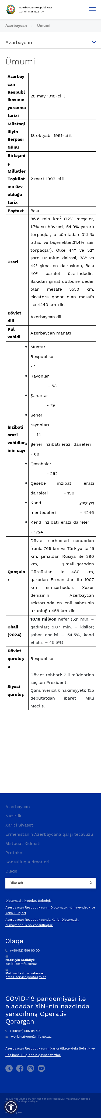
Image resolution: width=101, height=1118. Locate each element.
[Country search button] (92, 883)
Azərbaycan (16, 25)
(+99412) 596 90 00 (22, 950)
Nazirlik (13, 815)
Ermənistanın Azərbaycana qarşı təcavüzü (49, 834)
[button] (11, 1107)
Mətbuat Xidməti (22, 843)
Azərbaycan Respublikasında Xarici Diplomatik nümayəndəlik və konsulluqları (42, 922)
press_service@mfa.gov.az (25, 977)
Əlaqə (11, 871)
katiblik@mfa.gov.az (21, 964)
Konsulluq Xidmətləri (27, 861)
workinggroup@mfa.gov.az (28, 1036)
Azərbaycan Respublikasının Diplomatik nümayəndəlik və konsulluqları (50, 910)
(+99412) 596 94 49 (22, 1031)
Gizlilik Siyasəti (14, 1112)
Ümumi (43, 25)
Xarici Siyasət (19, 825)
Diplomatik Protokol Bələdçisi (28, 901)
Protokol (14, 852)
